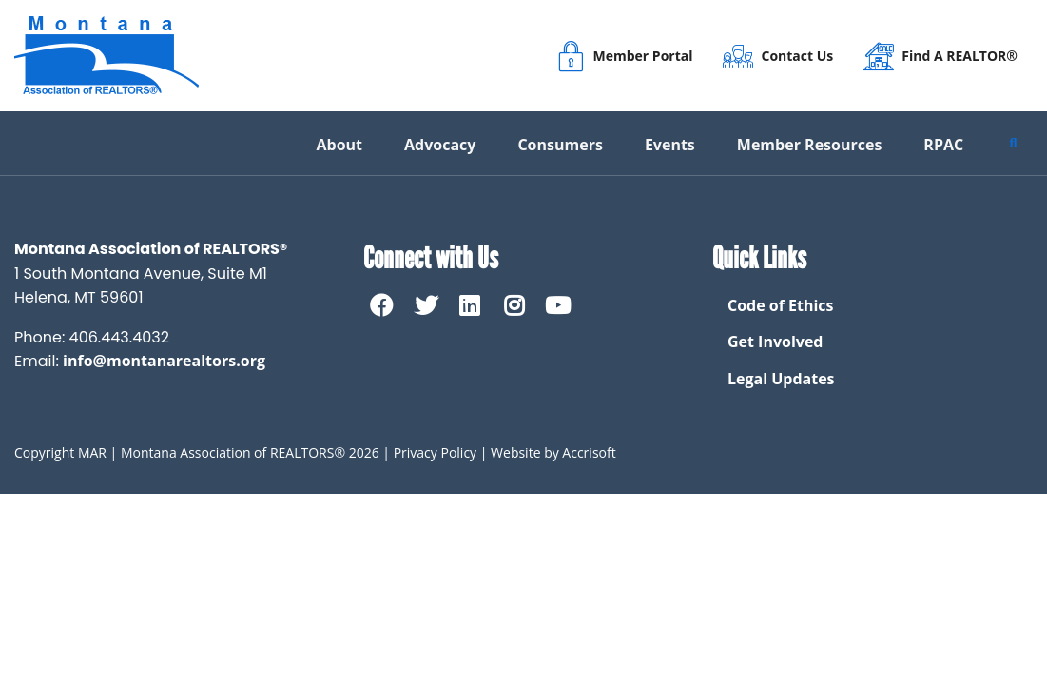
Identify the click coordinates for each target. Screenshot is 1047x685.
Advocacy (439, 144)
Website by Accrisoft (553, 452)
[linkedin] (470, 305)
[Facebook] (381, 305)
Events (670, 144)
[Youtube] (558, 305)
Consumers (559, 144)
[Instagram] (513, 305)
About (339, 144)
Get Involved (775, 341)
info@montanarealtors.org (164, 360)
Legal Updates (781, 378)
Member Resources (809, 144)
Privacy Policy (435, 452)
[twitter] (425, 305)
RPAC (943, 144)
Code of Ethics (780, 305)
